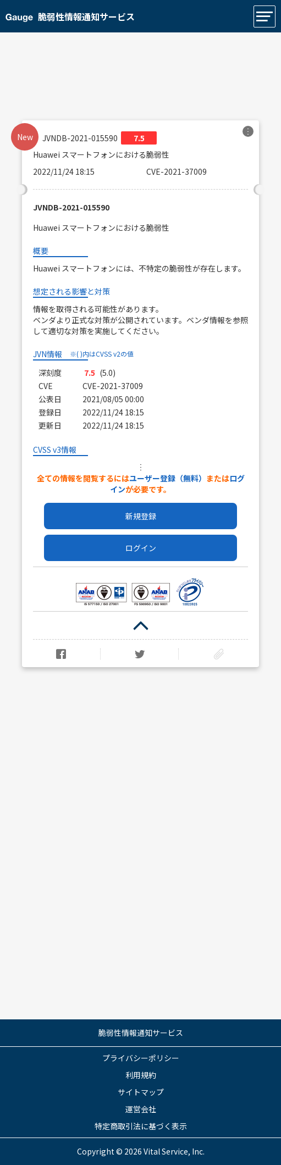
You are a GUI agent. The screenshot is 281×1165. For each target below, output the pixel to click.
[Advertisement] (140, 70)
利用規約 (140, 1074)
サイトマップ (141, 1091)
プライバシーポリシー (140, 1057)
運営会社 (140, 1108)
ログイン (140, 547)
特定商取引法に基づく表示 (141, 1125)
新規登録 (140, 516)
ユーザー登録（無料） (167, 478)
